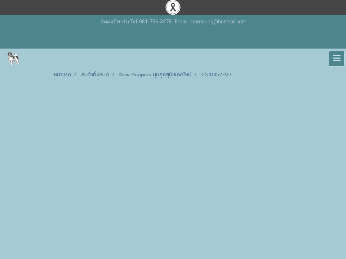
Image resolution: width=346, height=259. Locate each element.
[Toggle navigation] (337, 59)
